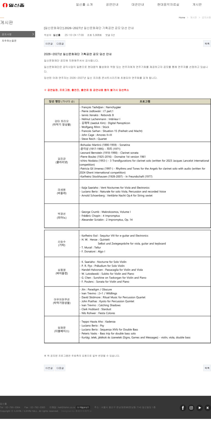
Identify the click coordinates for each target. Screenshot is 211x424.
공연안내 (112, 4)
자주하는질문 (9, 40)
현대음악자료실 (168, 4)
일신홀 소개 (84, 4)
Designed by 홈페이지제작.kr (76, 411)
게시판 (197, 4)
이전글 (49, 43)
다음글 (60, 43)
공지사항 (7, 34)
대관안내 (138, 4)
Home (182, 17)
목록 (207, 43)
